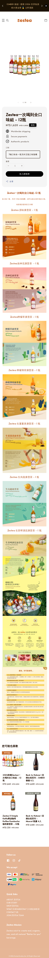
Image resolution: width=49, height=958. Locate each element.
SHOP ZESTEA (13, 906)
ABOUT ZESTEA (13, 899)
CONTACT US (12, 912)
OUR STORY (12, 902)
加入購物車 (24, 173)
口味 (7, 147)
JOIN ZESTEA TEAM (15, 915)
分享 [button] (9, 181)
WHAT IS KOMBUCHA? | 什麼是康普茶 (23, 909)
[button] (3, 20)
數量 (7, 161)
